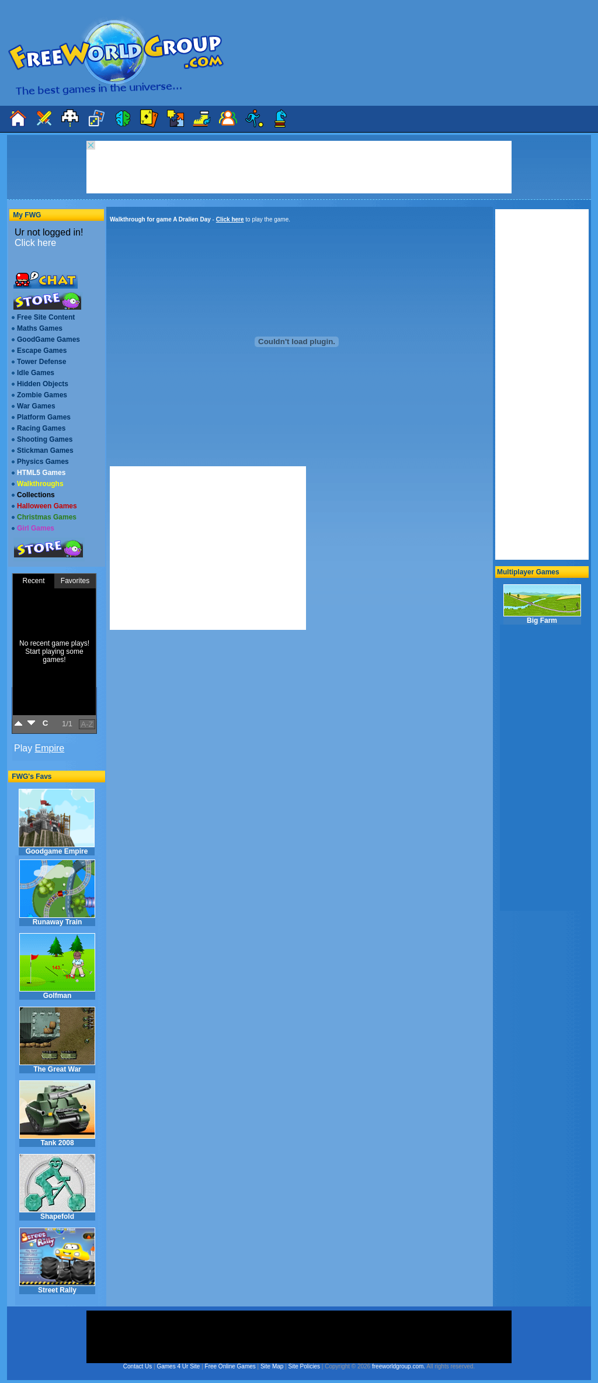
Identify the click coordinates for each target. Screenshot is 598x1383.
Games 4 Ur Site (178, 1366)
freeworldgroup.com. (398, 1366)
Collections (36, 495)
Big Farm (542, 604)
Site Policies (304, 1366)
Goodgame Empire (57, 822)
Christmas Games (47, 517)
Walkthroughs (40, 484)
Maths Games (39, 328)
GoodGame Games (48, 339)
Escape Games (42, 350)
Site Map (271, 1366)
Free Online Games (230, 1366)
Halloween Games (47, 506)
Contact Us (137, 1366)
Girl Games (35, 528)
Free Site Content (46, 317)
